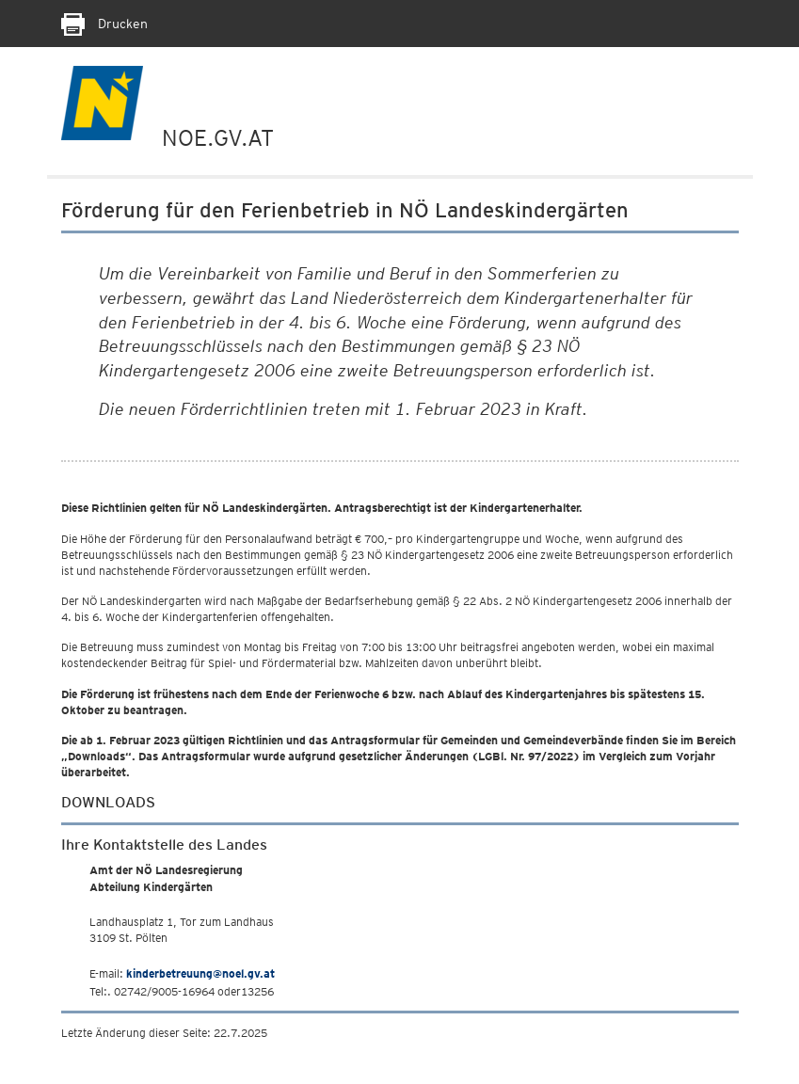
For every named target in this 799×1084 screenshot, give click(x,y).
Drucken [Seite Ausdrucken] (104, 23)
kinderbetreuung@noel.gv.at (200, 973)
